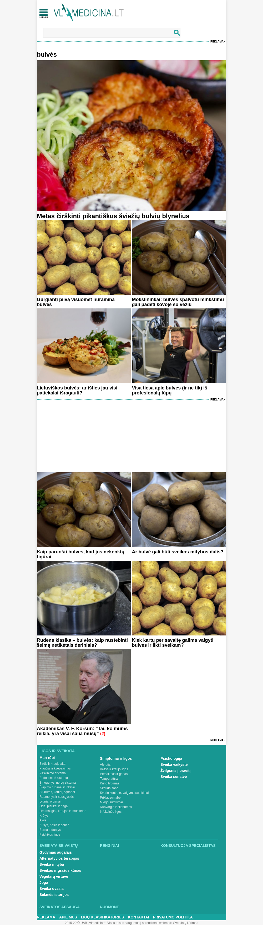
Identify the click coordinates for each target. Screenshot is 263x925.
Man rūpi (47, 758)
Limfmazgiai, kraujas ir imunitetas (62, 811)
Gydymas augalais (55, 852)
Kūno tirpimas (109, 783)
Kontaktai (138, 917)
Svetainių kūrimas (185, 923)
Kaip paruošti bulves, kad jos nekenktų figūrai (80, 554)
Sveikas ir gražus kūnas (60, 870)
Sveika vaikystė (174, 764)
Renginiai (109, 845)
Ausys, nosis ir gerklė (54, 825)
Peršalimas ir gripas (114, 774)
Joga (43, 882)
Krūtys (43, 815)
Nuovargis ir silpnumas (116, 807)
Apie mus (68, 917)
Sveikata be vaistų (58, 845)
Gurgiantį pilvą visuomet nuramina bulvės (76, 302)
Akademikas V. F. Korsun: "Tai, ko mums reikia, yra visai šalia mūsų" (82, 731)
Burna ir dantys (50, 830)
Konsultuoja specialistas (188, 845)
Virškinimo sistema (52, 773)
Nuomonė (109, 907)
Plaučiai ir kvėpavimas (55, 768)
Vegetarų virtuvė (53, 876)
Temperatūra (109, 778)
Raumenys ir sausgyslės (56, 797)
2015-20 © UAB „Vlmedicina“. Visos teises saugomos (102, 923)
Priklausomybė (110, 797)
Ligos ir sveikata (57, 751)
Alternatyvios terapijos (59, 858)
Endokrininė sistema (53, 778)
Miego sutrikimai (111, 802)
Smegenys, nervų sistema (57, 782)
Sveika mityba (51, 864)
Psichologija (171, 758)
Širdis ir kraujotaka (52, 764)
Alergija (105, 764)
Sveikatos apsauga (59, 907)
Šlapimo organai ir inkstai (57, 787)
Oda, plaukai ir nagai (53, 806)
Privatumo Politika (173, 917)
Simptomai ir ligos (116, 758)
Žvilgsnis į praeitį (175, 770)
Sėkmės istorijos (54, 894)
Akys (42, 820)
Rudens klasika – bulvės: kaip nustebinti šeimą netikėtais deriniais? (82, 643)
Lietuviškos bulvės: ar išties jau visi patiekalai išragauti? (77, 390)
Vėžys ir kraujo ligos (114, 769)
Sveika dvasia (51, 888)
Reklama (217, 41)
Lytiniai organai (49, 801)
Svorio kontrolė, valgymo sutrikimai (124, 793)
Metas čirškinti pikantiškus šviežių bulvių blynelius (113, 216)
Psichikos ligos (49, 834)
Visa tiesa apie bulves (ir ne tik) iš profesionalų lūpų (169, 390)
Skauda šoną (109, 788)
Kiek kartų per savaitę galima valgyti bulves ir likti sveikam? (172, 643)
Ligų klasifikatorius (102, 917)
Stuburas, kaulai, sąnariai (57, 792)
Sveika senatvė (173, 776)
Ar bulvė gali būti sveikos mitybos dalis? (177, 551)
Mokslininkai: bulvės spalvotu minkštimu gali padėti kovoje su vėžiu (178, 302)
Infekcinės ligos (111, 812)
